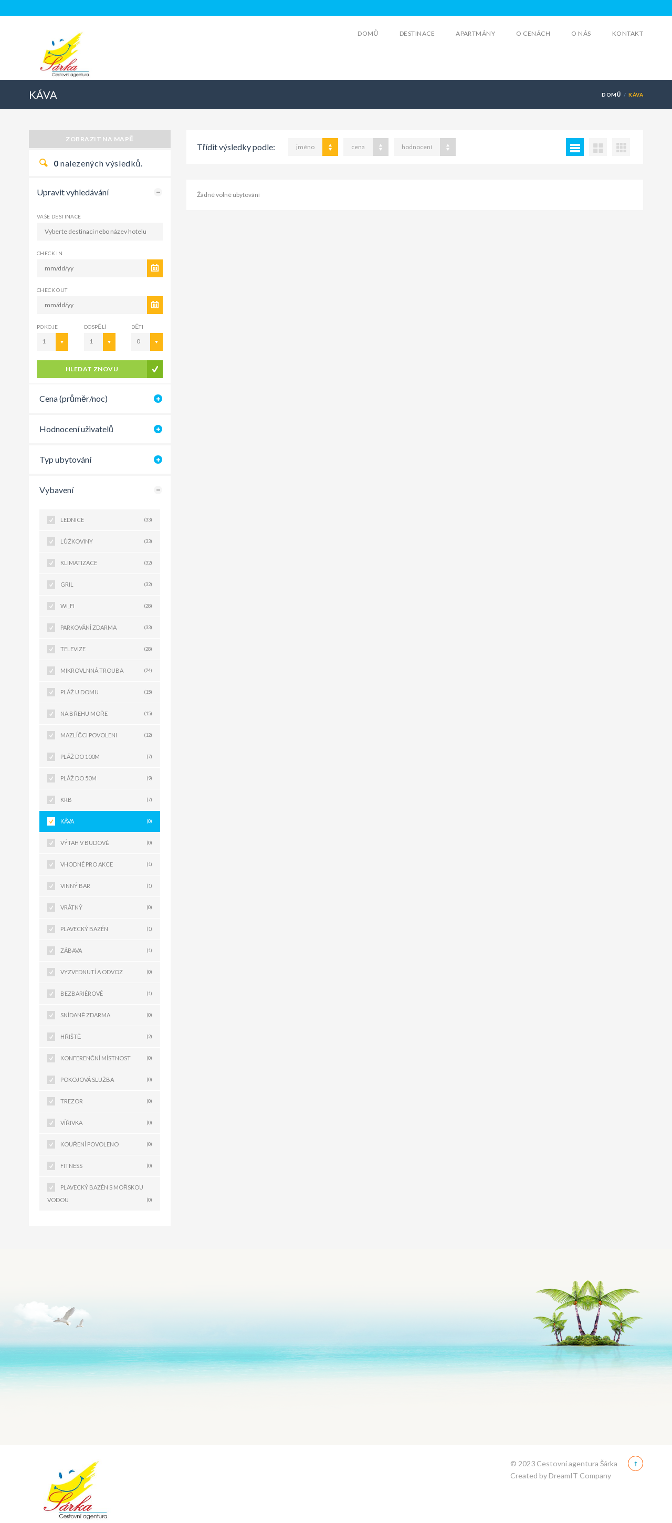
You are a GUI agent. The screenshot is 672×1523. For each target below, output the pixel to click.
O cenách (533, 33)
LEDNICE (106, 520)
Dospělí (95, 327)
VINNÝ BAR (106, 886)
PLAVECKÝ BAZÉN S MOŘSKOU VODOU (99, 1195)
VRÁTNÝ (106, 907)
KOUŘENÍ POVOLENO (106, 1144)
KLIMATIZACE (106, 563)
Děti (137, 327)
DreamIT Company (580, 1475)
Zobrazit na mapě (100, 139)
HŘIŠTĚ (106, 1036)
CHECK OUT (52, 290)
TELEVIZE (106, 649)
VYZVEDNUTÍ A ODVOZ (106, 972)
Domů (368, 33)
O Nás (581, 33)
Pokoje (47, 327)
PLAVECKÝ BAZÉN (106, 929)
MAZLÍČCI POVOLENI (106, 735)
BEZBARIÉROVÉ (106, 993)
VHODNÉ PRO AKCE (106, 864)
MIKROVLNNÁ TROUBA (106, 670)
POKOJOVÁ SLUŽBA (106, 1079)
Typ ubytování (65, 459)
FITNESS (106, 1166)
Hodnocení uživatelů (76, 429)
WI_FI (106, 606)
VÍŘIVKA (106, 1123)
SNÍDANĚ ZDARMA (106, 1015)
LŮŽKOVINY (106, 541)
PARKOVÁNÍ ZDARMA (106, 627)
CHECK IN (49, 253)
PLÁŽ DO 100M (106, 756)
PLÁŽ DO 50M (106, 778)
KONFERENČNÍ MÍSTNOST (106, 1058)
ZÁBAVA (106, 950)
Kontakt (627, 33)
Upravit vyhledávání (73, 192)
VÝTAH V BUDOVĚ (106, 843)
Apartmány (475, 33)
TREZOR (106, 1101)
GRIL (106, 584)
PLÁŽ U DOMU (106, 692)
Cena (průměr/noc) (73, 398)
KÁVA (106, 821)
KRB (106, 800)
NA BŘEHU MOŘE (106, 713)
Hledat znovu (92, 369)
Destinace (417, 33)
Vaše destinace (59, 216)
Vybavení (56, 490)
